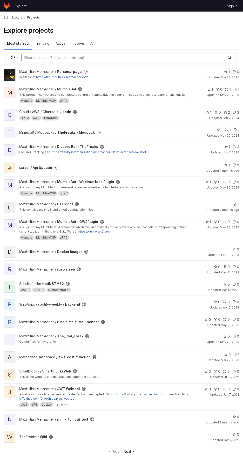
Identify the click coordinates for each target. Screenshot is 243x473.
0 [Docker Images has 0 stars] (236, 249)
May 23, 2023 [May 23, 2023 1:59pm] (229, 342)
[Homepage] (7, 6)
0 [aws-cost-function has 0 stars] (227, 355)
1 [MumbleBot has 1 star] (210, 89)
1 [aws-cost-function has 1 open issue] (236, 355)
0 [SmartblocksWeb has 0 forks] (217, 371)
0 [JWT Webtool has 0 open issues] (236, 389)
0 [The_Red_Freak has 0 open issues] (236, 336)
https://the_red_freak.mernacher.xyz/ (62, 77)
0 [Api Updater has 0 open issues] (236, 165)
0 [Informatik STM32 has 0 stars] (226, 284)
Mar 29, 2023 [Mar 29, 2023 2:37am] (230, 360)
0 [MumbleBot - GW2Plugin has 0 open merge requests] (226, 222)
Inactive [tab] (78, 43)
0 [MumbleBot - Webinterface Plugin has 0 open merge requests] (226, 182)
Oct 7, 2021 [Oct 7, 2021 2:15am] (231, 440)
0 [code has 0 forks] (217, 112)
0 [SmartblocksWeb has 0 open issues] (236, 371)
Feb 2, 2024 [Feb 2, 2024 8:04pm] (231, 118)
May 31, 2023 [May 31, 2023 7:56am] (230, 325)
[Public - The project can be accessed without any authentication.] (86, 72)
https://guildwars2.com (94, 231)
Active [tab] (61, 43)
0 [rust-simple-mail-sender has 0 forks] (217, 319)
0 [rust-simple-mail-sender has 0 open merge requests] (226, 319)
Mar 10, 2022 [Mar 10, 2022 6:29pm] (230, 290)
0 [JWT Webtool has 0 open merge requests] (226, 389)
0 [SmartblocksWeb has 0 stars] (207, 371)
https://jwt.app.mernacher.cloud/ (139, 394)
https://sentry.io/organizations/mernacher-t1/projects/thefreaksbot (99, 152)
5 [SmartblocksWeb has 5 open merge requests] (226, 371)
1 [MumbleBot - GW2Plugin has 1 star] (208, 222)
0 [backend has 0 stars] (217, 302)
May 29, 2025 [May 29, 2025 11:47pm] (229, 95)
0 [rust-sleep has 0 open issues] (236, 267)
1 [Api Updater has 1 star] (227, 165)
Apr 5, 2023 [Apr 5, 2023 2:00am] (231, 307)
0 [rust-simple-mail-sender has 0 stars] (207, 319)
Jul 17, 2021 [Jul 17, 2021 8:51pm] (231, 377)
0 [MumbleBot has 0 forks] (219, 89)
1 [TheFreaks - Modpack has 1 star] (219, 130)
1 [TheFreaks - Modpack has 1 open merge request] (228, 130)
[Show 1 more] (62, 405)
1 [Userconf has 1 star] (236, 204)
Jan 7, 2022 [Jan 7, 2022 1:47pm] (231, 394)
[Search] (121, 57)
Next (129, 451)
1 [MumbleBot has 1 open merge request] (228, 89)
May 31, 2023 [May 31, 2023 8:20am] (230, 272)
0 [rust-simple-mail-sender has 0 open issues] (236, 319)
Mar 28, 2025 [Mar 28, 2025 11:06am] (230, 77)
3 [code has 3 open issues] (236, 112)
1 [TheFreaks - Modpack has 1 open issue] (236, 130)
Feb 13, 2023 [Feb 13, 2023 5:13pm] (230, 255)
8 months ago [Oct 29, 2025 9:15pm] (229, 422)
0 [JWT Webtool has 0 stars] (207, 389)
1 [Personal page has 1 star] (227, 72)
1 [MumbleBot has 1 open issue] (236, 89)
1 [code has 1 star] (208, 112)
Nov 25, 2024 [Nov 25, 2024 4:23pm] (229, 135)
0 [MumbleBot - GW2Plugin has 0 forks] (217, 222)
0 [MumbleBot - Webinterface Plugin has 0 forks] (217, 182)
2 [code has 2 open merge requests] (227, 112)
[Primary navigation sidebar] (6, 17)
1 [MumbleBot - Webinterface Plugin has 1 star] (208, 182)
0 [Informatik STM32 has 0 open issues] (236, 284)
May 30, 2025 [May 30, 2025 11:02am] (229, 187)
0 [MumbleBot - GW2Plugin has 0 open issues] (236, 222)
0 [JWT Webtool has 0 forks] (217, 389)
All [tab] (92, 43)
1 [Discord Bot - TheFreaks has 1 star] (227, 147)
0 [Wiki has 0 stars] (236, 434)
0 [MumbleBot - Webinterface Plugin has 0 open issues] (236, 182)
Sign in (232, 6)
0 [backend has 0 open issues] (236, 302)
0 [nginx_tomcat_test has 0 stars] (236, 417)
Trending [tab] (42, 43)
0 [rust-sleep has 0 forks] (226, 267)
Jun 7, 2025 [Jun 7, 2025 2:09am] (231, 152)
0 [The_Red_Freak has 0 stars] (226, 336)
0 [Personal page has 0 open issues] (236, 72)
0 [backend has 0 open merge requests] (226, 302)
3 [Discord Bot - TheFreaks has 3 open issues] (236, 147)
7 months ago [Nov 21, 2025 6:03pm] (229, 210)
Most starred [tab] (18, 43)
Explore (20, 6)
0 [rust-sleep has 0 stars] (217, 267)
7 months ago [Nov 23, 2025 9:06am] (229, 170)
